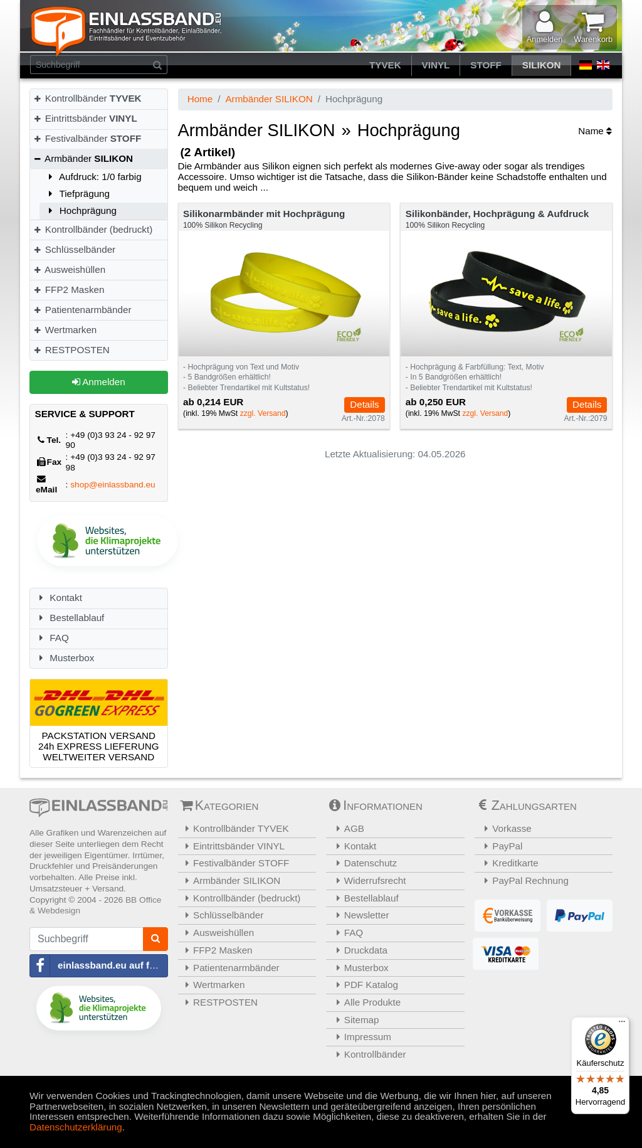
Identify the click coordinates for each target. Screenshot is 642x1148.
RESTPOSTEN (71, 349)
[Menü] (621, 1024)
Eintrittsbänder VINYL (233, 846)
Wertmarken (65, 329)
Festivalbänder (87, 138)
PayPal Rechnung (523, 880)
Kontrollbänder (87, 98)
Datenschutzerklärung (75, 1127)
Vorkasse (505, 828)
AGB (346, 828)
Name (595, 130)
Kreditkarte (508, 863)
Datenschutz (363, 863)
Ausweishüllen (69, 269)
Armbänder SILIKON (268, 98)
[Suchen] (157, 64)
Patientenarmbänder (82, 309)
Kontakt (58, 597)
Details (364, 404)
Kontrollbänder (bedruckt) (92, 229)
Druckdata (358, 950)
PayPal (500, 846)
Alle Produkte (365, 1002)
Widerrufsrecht (367, 880)
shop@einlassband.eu (112, 484)
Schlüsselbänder (74, 249)
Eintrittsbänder (85, 118)
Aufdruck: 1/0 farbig (93, 176)
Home (200, 98)
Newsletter (359, 915)
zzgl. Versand (263, 413)
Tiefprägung (77, 193)
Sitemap (354, 1019)
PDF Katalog (363, 984)
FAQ (52, 637)
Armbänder (83, 158)
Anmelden (98, 381)
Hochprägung (81, 210)
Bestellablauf (70, 617)
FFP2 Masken (68, 289)
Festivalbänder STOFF (235, 863)
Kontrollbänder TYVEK (235, 828)
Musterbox (65, 657)
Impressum (360, 1036)
